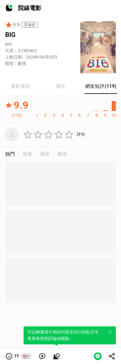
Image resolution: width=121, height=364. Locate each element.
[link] (42, 356)
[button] (19, 356)
